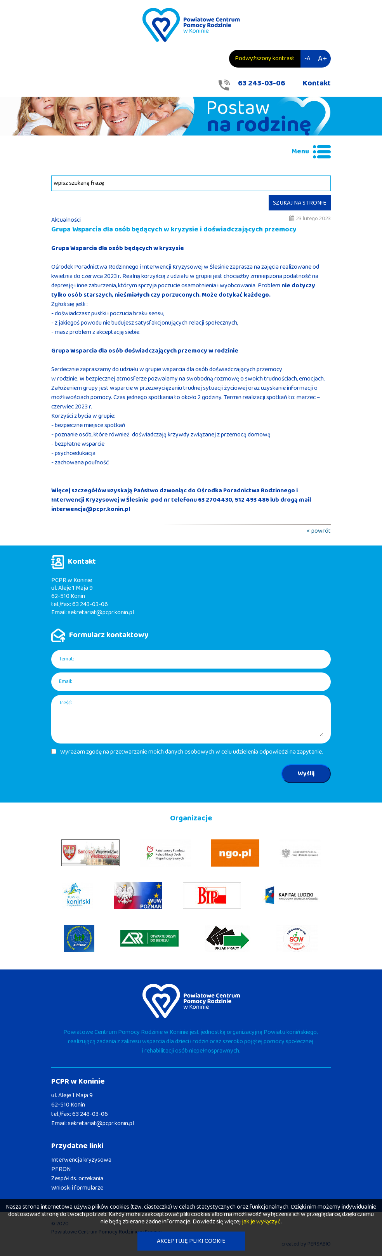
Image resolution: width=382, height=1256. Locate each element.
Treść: (65, 703)
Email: (65, 682)
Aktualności (66, 220)
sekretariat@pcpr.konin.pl (101, 612)
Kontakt (317, 83)
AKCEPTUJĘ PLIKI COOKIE (191, 1241)
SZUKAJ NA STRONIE (299, 203)
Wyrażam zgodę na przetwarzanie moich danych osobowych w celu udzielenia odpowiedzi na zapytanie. (191, 752)
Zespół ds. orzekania (77, 1178)
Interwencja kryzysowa (81, 1160)
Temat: (66, 659)
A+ (322, 58)
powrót (321, 531)
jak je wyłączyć (261, 1221)
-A (307, 58)
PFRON (61, 1169)
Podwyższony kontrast (265, 58)
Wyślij (306, 773)
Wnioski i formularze (77, 1188)
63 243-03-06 (261, 83)
